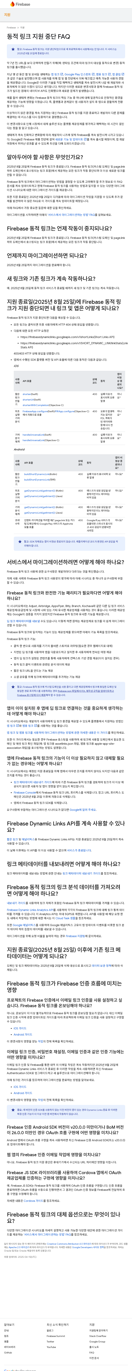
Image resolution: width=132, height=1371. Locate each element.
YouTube (51, 1347)
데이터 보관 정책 (101, 966)
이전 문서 (94, 1358)
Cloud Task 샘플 (65, 918)
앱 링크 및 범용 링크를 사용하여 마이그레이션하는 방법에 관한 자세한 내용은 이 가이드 (57, 733)
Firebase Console (25, 792)
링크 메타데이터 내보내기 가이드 (33, 782)
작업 (40, 1041)
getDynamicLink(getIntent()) (39, 490)
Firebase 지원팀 (75, 936)
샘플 (6, 1341)
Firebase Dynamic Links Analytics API (30, 910)
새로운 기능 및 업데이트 (69, 139)
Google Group (97, 1341)
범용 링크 (101, 74)
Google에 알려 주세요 (83, 810)
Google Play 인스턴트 (78, 74)
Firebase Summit (56, 1336)
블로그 (50, 1330)
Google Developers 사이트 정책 (88, 1247)
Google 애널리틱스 (24, 925)
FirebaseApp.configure (35, 411)
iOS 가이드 (20, 1028)
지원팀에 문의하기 (98, 1330)
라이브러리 (9, 1347)
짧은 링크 (12, 839)
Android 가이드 (23, 1034)
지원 (7, 15)
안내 (6, 1330)
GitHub (8, 1352)
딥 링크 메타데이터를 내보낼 (23, 621)
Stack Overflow (97, 1336)
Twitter (50, 1341)
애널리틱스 (28, 839)
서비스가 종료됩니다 (79, 850)
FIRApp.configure (64, 411)
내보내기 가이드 (16, 903)
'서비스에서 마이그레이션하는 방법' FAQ (71, 215)
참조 (6, 1336)
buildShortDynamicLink (37, 474)
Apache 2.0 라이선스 (19, 1247)
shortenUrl (28, 399)
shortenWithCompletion (36, 405)
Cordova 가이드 (33, 1201)
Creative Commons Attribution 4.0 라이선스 (69, 1243)
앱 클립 (116, 74)
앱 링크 (55, 74)
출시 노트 (94, 1347)
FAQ (91, 1352)
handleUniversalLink (33, 434)
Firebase (11, 27)
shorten (27, 394)
